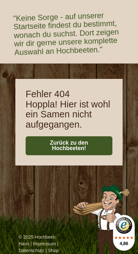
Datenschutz (31, 250)
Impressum (44, 243)
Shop (53, 250)
